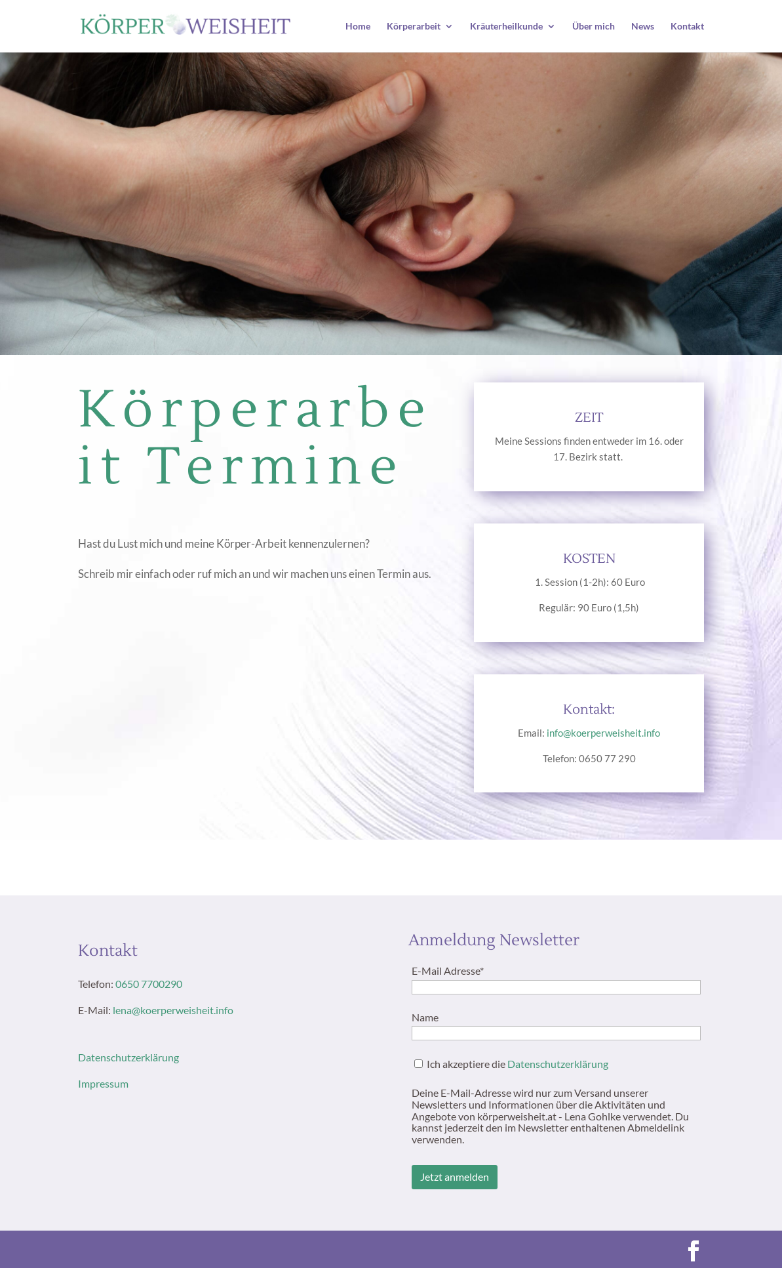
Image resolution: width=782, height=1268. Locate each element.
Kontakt (687, 26)
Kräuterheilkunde (506, 26)
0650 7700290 (148, 983)
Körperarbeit (413, 26)
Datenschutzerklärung (128, 1057)
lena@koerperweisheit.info (173, 1010)
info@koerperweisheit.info (603, 733)
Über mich (593, 26)
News (642, 26)
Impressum (103, 1083)
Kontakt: (589, 709)
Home (357, 26)
